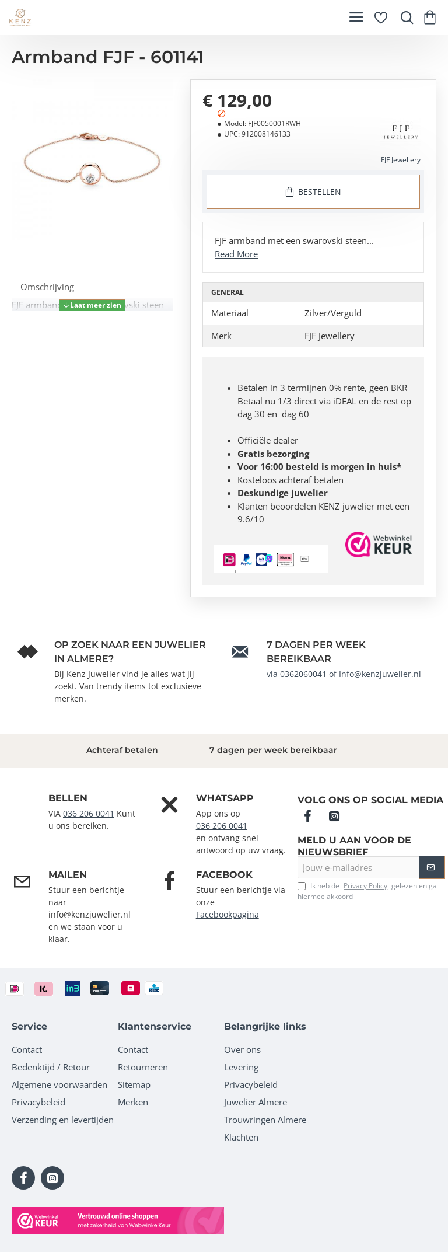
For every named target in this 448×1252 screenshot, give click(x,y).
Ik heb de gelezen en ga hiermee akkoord (367, 891)
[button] (92, 305)
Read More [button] (236, 254)
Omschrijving (47, 286)
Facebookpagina (227, 914)
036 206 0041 (88, 813)
